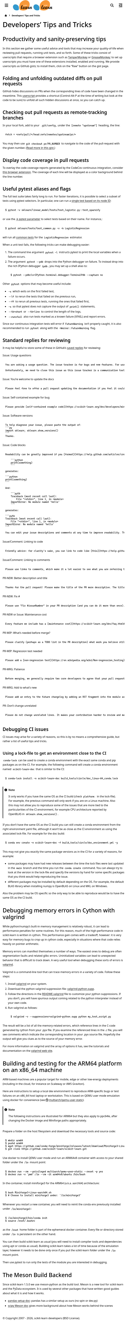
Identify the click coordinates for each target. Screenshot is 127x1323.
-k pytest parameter (28, 219)
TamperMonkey (77, 57)
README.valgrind (53, 994)
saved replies (75, 348)
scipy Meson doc (18, 1306)
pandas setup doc (19, 1301)
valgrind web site (41, 1051)
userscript (28, 96)
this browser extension (17, 172)
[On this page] (120, 5)
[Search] (112, 5)
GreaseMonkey (100, 57)
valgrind (8, 964)
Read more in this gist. (40, 148)
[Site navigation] (6, 5)
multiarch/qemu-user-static (66, 1100)
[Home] (5, 15)
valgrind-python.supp (80, 989)
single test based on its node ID (91, 201)
